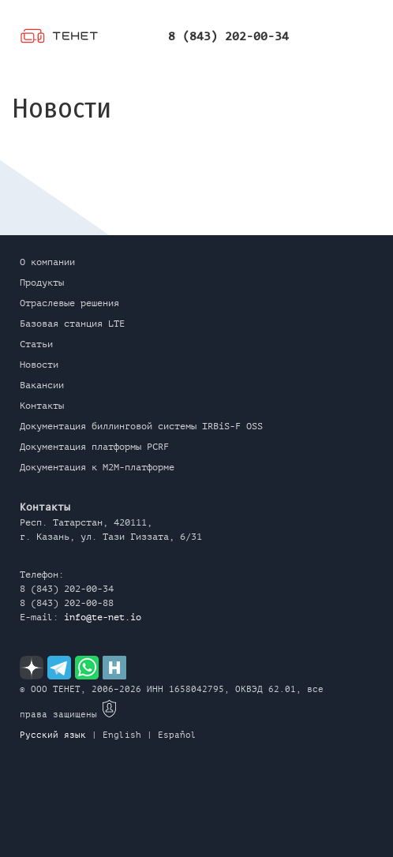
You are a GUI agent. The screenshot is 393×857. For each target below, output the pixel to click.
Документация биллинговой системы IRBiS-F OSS (141, 426)
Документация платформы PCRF (94, 446)
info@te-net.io (102, 617)
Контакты (42, 405)
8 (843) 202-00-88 (67, 602)
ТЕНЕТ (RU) (59, 38)
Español (177, 735)
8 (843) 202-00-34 (228, 37)
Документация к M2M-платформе (97, 467)
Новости (39, 364)
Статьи (36, 344)
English (122, 735)
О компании (47, 262)
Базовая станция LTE (72, 323)
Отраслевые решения (69, 303)
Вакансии (42, 385)
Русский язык (53, 735)
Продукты (42, 282)
